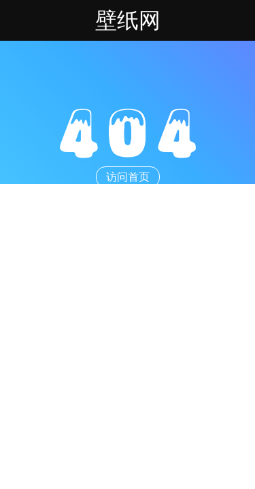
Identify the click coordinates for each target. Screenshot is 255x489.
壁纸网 (127, 20)
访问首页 (128, 177)
